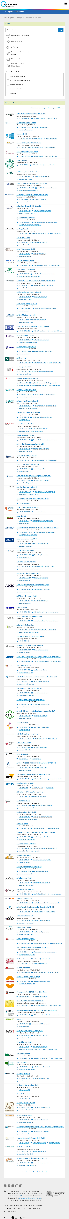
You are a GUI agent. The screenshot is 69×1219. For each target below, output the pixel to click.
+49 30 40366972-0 (24, 1078)
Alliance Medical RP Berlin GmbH (29, 507)
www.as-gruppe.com (24, 451)
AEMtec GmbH (22, 358)
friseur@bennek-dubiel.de (40, 1107)
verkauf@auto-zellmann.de (40, 882)
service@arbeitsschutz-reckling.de (43, 629)
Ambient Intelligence (16, 84)
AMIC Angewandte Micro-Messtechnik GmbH (33, 584)
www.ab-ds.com (50, 156)
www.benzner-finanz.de (25, 1133)
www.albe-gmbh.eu (24, 471)
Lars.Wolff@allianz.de (40, 543)
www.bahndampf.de (40, 996)
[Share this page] (21, 1186)
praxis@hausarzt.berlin (39, 692)
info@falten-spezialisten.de (41, 1162)
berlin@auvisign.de (39, 894)
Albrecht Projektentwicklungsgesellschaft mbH (34, 475)
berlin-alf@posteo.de (40, 577)
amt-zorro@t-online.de (39, 600)
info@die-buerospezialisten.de (46, 187)
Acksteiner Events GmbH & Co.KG (29, 206)
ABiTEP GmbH (22, 160)
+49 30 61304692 (23, 600)
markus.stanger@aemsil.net (42, 351)
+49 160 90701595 (24, 351)
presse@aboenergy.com (41, 176)
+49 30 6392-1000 (24, 767)
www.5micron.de (50, 138)
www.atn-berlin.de (55, 778)
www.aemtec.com (54, 362)
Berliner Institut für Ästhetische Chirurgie (32, 1158)
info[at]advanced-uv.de (40, 339)
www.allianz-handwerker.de (27, 534)
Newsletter (36, 1208)
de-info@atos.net (36, 787)
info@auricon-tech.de (40, 871)
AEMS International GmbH (26, 346)
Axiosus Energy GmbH (24, 898)
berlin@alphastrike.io (40, 554)
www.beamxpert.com (24, 1080)
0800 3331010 (22, 1023)
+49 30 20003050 (23, 1035)
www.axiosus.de (53, 902)
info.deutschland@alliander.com (41, 520)
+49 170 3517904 (23, 1089)
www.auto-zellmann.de (25, 885)
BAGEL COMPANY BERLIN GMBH (28, 976)
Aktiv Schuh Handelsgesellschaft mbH (30, 444)
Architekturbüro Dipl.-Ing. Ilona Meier (30, 636)
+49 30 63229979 (23, 1098)
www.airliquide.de (23, 419)
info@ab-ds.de (37, 156)
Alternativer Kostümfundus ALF (28, 573)
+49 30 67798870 (23, 669)
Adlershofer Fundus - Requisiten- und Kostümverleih (36, 280)
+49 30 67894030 (23, 681)
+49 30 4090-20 (23, 520)
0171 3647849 (22, 138)
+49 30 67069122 (23, 836)
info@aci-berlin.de (39, 199)
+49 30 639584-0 (23, 439)
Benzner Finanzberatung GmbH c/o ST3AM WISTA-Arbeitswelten (40, 1126)
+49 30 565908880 (24, 296)
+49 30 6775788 (23, 273)
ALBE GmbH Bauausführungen (28, 464)
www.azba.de (49, 911)
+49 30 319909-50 (24, 1066)
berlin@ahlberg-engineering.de (44, 394)
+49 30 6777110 (23, 704)
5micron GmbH (22, 134)
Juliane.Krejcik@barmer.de (39, 1023)
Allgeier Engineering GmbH (27, 487)
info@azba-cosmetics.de (41, 920)
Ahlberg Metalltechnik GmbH (27, 401)
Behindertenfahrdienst (25, 1093)
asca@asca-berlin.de (39, 715)
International (12, 1211)
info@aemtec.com (39, 362)
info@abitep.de (35, 164)
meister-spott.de (23, 862)
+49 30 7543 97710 (24, 199)
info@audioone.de (37, 828)
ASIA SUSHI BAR (22, 722)
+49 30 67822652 (23, 480)
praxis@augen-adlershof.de (41, 836)
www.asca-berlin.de (24, 718)
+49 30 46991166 (23, 981)
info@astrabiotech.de (39, 747)
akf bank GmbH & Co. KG (25, 435)
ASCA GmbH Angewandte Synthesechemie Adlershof (36, 711)
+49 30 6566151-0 (24, 951)
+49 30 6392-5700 (24, 147)
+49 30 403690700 (24, 871)
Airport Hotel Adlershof (25, 423)
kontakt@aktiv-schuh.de (40, 448)
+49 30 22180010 (23, 1058)
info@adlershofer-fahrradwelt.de (42, 273)
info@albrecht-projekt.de (40, 480)
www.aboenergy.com (24, 179)
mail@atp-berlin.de (38, 796)
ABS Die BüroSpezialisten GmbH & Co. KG (32, 183)
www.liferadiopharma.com (41, 511)
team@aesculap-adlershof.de (42, 371)
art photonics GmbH (24, 665)
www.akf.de (51, 439)
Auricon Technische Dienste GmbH (29, 866)
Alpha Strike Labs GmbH (25, 550)
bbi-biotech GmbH (23, 1053)
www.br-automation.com (26, 954)
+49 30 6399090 (23, 1142)
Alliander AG (21, 516)
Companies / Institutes (24, 18)
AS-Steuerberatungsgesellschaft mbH (30, 699)
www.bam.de (54, 1014)
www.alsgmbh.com (55, 330)
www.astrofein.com (24, 770)
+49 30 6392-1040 (24, 611)
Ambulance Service (16, 88)
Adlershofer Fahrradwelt (26, 269)
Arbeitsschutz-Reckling (25, 625)
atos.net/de (48, 787)
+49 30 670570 (22, 164)
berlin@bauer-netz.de (39, 1035)
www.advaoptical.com (25, 322)
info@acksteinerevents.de (41, 210)
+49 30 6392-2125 (24, 911)
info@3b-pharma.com (40, 127)
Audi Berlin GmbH (23, 800)
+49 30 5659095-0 (24, 778)
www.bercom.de (53, 1142)
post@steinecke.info (38, 972)
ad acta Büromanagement (26, 217)
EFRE (20, 1195)
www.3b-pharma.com (25, 129)
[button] (5, 1186)
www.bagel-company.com (26, 983)
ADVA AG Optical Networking (27, 315)
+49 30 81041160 (23, 1014)
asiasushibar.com (23, 729)
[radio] (35, 36)
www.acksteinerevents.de (26, 213)
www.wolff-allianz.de (24, 546)
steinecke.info (53, 972)
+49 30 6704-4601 (24, 894)
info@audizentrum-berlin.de (42, 805)
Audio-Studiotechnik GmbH (26, 812)
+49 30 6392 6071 (23, 931)
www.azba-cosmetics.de (25, 922)
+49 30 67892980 (23, 253)
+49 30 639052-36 (24, 265)
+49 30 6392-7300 (24, 362)
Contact (24, 1208)
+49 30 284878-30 (24, 210)
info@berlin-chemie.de (38, 1151)
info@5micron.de (35, 138)
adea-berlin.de (54, 265)
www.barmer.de (23, 1026)
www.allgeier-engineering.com (28, 494)
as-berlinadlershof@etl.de (40, 704)
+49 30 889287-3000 (24, 532)
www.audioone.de (52, 828)
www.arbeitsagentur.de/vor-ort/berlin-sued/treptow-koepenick (38, 385)
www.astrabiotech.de (24, 749)
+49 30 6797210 (23, 882)
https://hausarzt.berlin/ (25, 695)
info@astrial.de (22, 758)
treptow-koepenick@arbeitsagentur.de (42, 382)
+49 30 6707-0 (22, 1151)
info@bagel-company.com (40, 981)
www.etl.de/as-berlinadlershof (28, 706)
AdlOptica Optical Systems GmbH (29, 292)
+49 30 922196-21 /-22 (25, 187)
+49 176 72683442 (24, 577)
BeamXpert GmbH (23, 1073)
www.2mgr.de (51, 118)
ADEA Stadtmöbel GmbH (25, 260)
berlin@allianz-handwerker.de (44, 532)
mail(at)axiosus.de (39, 902)
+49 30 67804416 (23, 963)
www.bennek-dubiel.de (25, 1109)
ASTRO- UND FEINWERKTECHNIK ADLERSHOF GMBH (36, 763)
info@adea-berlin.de (39, 265)
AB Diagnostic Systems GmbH (27, 151)
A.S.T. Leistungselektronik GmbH (29, 142)
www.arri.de (56, 661)
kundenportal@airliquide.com (41, 417)
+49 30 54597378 (23, 156)
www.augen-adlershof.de (26, 839)
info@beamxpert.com (41, 1078)
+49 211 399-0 (22, 787)
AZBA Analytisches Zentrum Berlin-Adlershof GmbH (35, 907)
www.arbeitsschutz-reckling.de (28, 632)
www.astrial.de (35, 758)
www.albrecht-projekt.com (26, 482)
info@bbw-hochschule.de (41, 1066)
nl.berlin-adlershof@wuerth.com (44, 308)
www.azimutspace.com (25, 934)
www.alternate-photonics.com (27, 568)
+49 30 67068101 (23, 620)
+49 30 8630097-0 (24, 242)
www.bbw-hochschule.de (26, 1069)
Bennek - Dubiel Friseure (26, 1102)
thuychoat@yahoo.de (39, 943)
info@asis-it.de (38, 738)
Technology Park (9, 18)
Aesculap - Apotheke (24, 366)
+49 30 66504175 (23, 285)
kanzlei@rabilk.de (38, 620)
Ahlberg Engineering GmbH (26, 389)
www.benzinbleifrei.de (25, 1122)
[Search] (60, 30)
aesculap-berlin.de (24, 374)
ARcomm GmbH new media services (30, 645)
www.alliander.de (23, 523)
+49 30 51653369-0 (24, 308)
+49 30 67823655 (23, 1107)
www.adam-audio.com (25, 244)
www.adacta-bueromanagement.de (29, 224)
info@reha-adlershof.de (40, 681)
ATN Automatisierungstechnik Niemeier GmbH (33, 774)
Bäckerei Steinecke (24, 967)
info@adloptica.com (39, 296)
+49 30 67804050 (23, 1005)
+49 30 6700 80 (23, 319)
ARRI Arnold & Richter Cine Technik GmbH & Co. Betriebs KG (39, 656)
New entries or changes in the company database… (47, 107)
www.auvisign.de (54, 894)
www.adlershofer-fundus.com (27, 287)
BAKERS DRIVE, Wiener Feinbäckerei (30, 1000)
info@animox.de (38, 611)
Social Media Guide (10, 1208)
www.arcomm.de (23, 652)
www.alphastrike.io (24, 557)
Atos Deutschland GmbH (25, 783)
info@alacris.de (38, 460)
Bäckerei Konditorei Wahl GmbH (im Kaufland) (33, 958)
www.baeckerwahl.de (39, 963)
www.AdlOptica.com (24, 299)
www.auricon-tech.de (24, 873)
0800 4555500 (22, 382)
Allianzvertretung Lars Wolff (27, 538)
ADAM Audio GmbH (23, 237)
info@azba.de (37, 911)
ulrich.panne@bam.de (39, 1014)
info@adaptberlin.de (38, 253)
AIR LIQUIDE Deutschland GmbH (28, 412)
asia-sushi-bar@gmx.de (40, 727)
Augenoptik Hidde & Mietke (26, 843)
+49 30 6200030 (23, 1046)
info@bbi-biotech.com (39, 1058)
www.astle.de (49, 147)
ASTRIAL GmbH (22, 754)
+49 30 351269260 (24, 649)
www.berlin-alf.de (23, 580)
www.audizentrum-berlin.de (27, 807)
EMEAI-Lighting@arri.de (40, 661)
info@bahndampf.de (24, 996)
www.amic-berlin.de (24, 591)
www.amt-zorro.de (24, 603)
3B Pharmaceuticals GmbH (26, 122)
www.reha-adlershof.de (25, 684)
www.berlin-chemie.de (25, 1153)
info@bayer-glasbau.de (39, 1046)
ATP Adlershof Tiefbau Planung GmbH (30, 791)
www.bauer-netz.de (24, 1037)
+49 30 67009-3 (23, 417)
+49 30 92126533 (23, 629)
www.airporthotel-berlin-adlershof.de (30, 431)
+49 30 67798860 (23, 943)
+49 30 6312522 (23, 859)
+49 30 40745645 (23, 727)
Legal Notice (28, 1205)
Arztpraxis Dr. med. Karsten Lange (29, 688)
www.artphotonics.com (25, 672)
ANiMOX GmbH (22, 607)
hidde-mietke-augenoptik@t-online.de (44, 848)
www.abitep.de (48, 164)
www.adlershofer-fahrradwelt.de (28, 276)
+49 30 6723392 (23, 640)
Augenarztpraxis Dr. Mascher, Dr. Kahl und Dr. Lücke (36, 832)
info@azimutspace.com (40, 931)
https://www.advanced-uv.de (27, 342)
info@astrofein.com (39, 767)
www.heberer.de (54, 1005)
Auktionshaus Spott (24, 855)
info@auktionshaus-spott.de (41, 859)
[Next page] (46, 1171)
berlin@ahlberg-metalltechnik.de (44, 405)
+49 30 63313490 (23, 1162)
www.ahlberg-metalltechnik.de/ (28, 396)
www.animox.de (52, 611)
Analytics (13, 93)
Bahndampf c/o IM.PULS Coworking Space (32, 992)
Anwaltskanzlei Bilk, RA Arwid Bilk (29, 616)
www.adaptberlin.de (24, 256)
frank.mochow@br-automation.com (44, 951)
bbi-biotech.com (55, 1058)
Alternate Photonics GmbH (26, 561)
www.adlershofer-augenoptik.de (28, 850)
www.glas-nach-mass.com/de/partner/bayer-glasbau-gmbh (37, 1049)
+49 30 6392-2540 (24, 589)
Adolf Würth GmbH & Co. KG (27, 303)
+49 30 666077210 (24, 805)
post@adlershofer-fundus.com (42, 285)
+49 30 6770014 (23, 848)
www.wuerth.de (23, 310)
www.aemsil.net (23, 353)
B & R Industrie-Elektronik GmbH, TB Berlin (32, 947)
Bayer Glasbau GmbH (24, 1042)
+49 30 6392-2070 (24, 715)
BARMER (20, 1019)
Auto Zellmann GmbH (24, 878)
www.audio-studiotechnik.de (27, 819)
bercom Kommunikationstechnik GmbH (31, 1138)
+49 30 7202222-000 (24, 428)
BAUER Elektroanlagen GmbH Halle (30, 1030)
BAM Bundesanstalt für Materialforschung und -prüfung (37, 1010)
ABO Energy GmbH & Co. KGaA (28, 171)
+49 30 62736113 (23, 1119)
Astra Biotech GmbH (24, 742)
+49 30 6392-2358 (24, 371)
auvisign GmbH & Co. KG (25, 889)
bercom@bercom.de (38, 1142)
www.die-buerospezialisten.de (27, 190)
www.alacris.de (51, 460)
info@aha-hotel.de (40, 428)
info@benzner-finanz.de (40, 1131)
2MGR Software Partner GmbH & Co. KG (31, 113)
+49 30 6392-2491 (24, 511)
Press (29, 1208)
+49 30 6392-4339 (24, 566)
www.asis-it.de (51, 738)
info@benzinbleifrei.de (39, 1119)
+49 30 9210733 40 (24, 491)
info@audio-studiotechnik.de (41, 816)
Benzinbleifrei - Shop (24, 1115)
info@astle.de (37, 147)
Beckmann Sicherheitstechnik (27, 1085)
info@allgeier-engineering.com (44, 491)
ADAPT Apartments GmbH (26, 249)
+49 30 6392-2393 (24, 503)
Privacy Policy (37, 1205)
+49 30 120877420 (24, 554)
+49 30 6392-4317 (24, 127)
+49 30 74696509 (23, 747)
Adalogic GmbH (22, 228)
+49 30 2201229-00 (24, 738)
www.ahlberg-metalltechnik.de (28, 408)
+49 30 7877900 (23, 828)
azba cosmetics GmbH (25, 915)
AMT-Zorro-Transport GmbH (27, 596)
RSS (5, 1211)
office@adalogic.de (39, 233)
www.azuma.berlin (55, 943)
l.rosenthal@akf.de (38, 439)
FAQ (19, 1208)
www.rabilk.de (52, 620)
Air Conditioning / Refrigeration (20, 80)
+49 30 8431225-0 (24, 460)
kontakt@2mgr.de (38, 118)
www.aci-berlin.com (24, 201)
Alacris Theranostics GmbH (26, 455)
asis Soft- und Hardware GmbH (28, 734)
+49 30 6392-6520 (24, 330)
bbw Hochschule (22, 1062)
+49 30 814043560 (24, 543)
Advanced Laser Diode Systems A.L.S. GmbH (33, 326)
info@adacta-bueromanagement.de (44, 222)
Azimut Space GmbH (24, 927)
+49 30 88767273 (23, 1131)
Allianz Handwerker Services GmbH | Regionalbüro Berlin (37, 527)
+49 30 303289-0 (23, 448)
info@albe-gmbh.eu (38, 468)
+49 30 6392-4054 (24, 920)
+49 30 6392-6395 (24, 222)
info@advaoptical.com (38, 319)
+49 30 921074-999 (24, 176)
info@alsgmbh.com (39, 330)
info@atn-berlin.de (39, 778)
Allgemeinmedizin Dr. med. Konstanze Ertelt (33, 498)
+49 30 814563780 (24, 233)
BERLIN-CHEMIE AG (24, 1146)
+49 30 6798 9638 (23, 902)
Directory (38, 18)
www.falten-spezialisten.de (26, 1165)
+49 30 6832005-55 (24, 394)
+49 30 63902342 (23, 468)
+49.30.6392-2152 (24, 339)
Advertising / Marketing (17, 76)
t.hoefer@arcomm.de (40, 649)
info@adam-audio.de (39, 242)
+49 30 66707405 (23, 118)
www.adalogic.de (54, 233)
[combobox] (32, 30)
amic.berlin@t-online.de (41, 589)
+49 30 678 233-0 (23, 661)
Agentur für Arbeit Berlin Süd (27, 378)
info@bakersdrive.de (39, 1005)
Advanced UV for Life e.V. (25, 335)
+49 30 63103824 (23, 972)
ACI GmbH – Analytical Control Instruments (32, 194)
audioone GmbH (22, 823)
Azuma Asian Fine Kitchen (26, 938)
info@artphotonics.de (39, 669)
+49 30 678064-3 (23, 796)
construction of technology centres (30, 1198)
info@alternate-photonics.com (43, 566)
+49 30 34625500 (23, 816)
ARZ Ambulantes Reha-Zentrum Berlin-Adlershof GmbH (37, 676)
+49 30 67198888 (23, 692)
